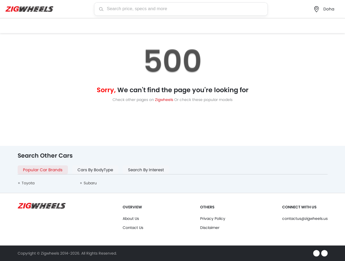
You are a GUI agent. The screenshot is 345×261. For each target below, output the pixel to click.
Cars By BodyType (95, 170)
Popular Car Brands (43, 170)
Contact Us (133, 227)
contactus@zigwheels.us (305, 218)
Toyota (28, 183)
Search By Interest (146, 170)
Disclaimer (209, 227)
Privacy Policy (212, 218)
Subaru (90, 183)
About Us (131, 218)
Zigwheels (164, 99)
